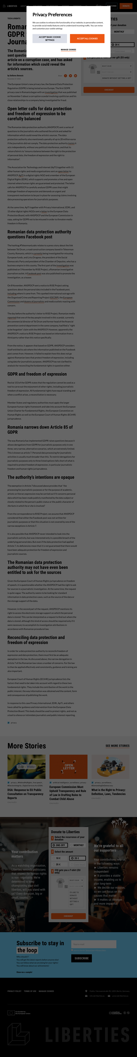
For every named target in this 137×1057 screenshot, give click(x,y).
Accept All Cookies (87, 38)
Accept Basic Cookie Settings (50, 38)
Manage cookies (68, 49)
